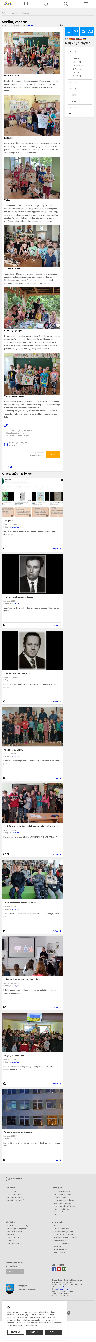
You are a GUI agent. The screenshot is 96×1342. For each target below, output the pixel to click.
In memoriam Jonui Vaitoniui (17, 673)
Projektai (11, 1234)
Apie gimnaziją (13, 1191)
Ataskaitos (11, 1240)
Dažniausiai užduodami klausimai (66, 1237)
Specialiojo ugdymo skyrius (64, 1200)
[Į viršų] (68, 1313)
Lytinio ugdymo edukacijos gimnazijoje (22, 979)
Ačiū (53, 454)
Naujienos (15, 13)
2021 (74, 108)
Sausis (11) (77, 76)
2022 (74, 101)
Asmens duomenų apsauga (64, 1232)
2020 (74, 114)
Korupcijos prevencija (61, 1243)
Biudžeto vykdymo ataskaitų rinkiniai (21, 1226)
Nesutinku (34, 1332)
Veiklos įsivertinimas (15, 1243)
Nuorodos (57, 1226)
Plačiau (55, 549)
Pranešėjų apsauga (60, 1240)
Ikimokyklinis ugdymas (62, 1191)
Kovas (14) (77, 69)
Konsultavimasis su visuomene (65, 1234)
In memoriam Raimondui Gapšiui (18, 597)
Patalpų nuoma (59, 1215)
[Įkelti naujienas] (26, 4)
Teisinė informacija (60, 1249)
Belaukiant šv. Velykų (13, 750)
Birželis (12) (77, 58)
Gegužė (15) (77, 62)
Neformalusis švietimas (62, 1203)
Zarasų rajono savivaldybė (27, 1289)
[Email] (64, 1269)
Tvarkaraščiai (14, 1179)
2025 (74, 83)
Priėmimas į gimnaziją (15, 1197)
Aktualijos (25, 13)
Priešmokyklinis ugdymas (63, 1194)
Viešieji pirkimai (13, 1237)
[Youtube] (59, 1269)
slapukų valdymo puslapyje (26, 1325)
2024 (74, 89)
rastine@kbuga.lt (62, 1289)
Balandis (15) (78, 65)
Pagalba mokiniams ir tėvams (64, 1206)
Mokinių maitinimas (61, 1212)
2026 (74, 52)
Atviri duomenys (59, 1252)
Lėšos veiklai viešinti (15, 1232)
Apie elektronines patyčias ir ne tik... (21, 903)
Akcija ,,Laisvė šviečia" (14, 1055)
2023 (74, 95)
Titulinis (5, 13)
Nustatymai (16, 1332)
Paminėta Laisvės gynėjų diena (18, 1132)
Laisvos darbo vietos (61, 1229)
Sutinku (53, 1332)
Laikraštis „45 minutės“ (16, 1200)
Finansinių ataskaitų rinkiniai (18, 1229)
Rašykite (11, 1271)
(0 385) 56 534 (59, 1287)
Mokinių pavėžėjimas (61, 1209)
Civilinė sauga (59, 1246)
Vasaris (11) (77, 72)
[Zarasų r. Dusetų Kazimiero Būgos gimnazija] (8, 3)
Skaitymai (8, 520)
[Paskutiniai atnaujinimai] (46, 4)
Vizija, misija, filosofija (15, 1194)
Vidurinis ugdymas (60, 1197)
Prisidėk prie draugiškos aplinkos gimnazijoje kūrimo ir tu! (31, 826)
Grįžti (10, 467)
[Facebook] (54, 1269)
